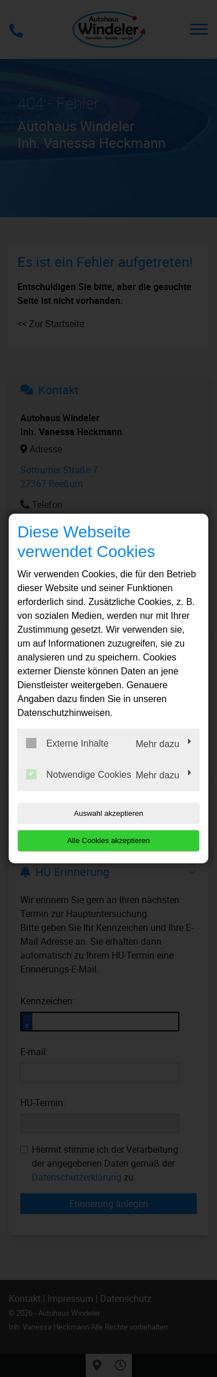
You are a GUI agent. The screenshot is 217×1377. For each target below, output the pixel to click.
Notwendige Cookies (78, 774)
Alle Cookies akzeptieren (108, 840)
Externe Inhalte (67, 743)
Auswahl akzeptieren (109, 813)
